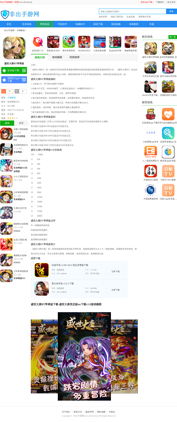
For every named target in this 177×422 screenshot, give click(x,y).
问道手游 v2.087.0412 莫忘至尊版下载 (70, 265)
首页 (8, 24)
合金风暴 (131, 17)
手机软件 (62, 24)
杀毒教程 (134, 24)
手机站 (112, 412)
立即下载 (115, 271)
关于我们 (66, 412)
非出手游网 (9, 30)
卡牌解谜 (21, 30)
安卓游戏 (26, 24)
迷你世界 (103, 17)
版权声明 (89, 412)
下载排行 (160, 2)
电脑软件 (80, 24)
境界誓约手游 (144, 17)
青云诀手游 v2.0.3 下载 (63, 283)
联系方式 (78, 412)
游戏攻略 (116, 24)
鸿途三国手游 (117, 17)
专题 (151, 24)
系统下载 (98, 24)
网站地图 (101, 412)
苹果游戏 (44, 24)
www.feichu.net (25, 2)
